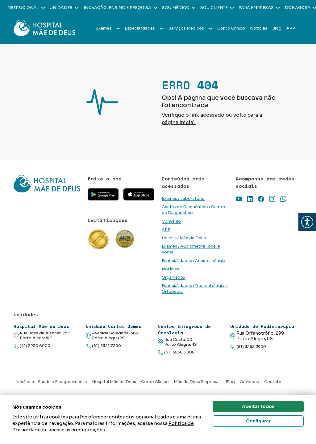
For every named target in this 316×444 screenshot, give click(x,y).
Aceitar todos (258, 406)
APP (290, 28)
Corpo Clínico (231, 28)
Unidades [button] (64, 7)
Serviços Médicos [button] (190, 28)
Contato (272, 381)
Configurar (258, 421)
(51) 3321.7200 (103, 346)
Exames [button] (108, 28)
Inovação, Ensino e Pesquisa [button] (120, 7)
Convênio (171, 221)
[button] (307, 222)
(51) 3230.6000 (32, 346)
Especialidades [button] (144, 28)
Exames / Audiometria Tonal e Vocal (191, 249)
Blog (276, 28)
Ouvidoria (249, 381)
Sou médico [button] (178, 7)
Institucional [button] (25, 7)
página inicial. (179, 122)
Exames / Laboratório (183, 198)
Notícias (258, 28)
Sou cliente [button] (217, 7)
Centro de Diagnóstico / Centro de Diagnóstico (193, 209)
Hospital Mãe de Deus (184, 238)
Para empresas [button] (259, 7)
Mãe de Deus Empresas (197, 381)
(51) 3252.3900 (248, 346)
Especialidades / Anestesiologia (193, 260)
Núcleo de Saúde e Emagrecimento (51, 381)
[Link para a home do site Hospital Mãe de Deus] (47, 183)
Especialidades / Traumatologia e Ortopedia (195, 288)
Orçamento (173, 277)
